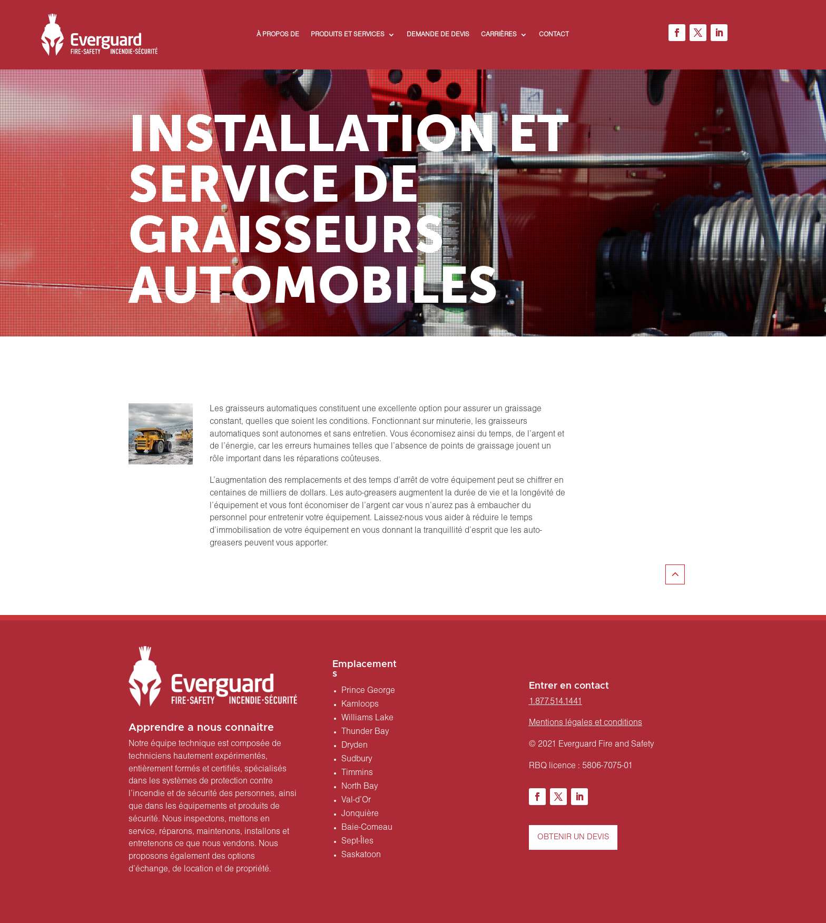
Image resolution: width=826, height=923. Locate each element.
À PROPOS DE (278, 34)
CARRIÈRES (499, 34)
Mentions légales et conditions (585, 723)
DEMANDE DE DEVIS (438, 34)
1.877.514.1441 (555, 702)
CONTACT (554, 34)
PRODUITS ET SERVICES (348, 34)
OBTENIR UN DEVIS (573, 837)
